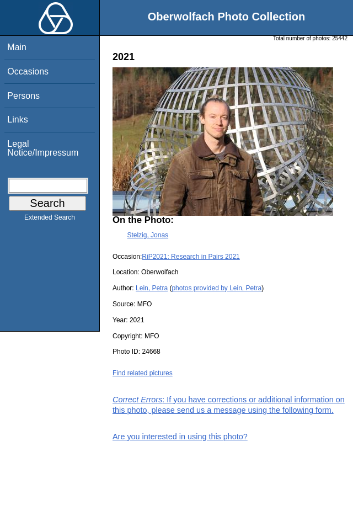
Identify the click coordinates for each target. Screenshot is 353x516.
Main (16, 47)
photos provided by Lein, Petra (216, 288)
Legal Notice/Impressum (42, 148)
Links (17, 119)
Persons (23, 95)
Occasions (28, 71)
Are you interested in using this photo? (180, 436)
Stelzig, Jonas (147, 235)
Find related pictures (143, 373)
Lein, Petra (152, 288)
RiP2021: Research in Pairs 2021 (190, 256)
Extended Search (49, 219)
